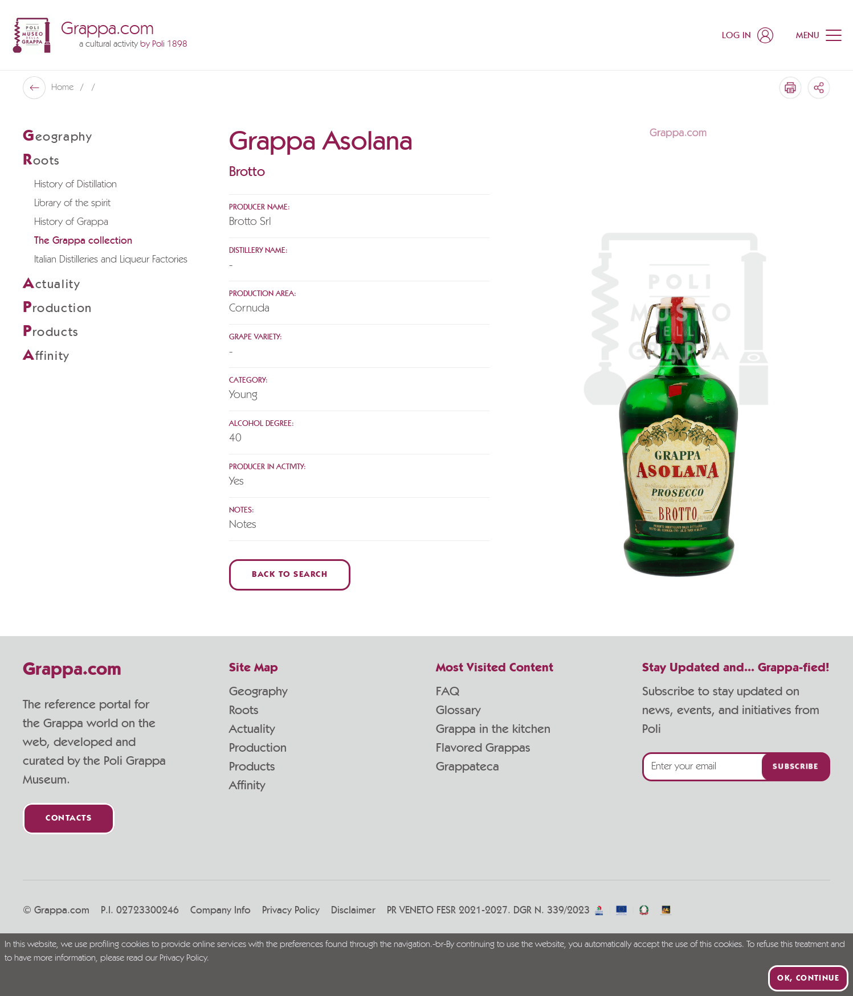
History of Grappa (71, 222)
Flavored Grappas (483, 747)
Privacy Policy (291, 910)
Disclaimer (353, 910)
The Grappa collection (83, 241)
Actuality (252, 729)
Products (252, 766)
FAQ (447, 691)
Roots (244, 710)
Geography (258, 691)
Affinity (247, 785)
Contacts (69, 818)
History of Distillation (75, 184)
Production (258, 747)
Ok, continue (808, 978)
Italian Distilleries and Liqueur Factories (110, 260)
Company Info (220, 910)
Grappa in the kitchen (493, 729)
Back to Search (290, 575)
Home (63, 87)
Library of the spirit (72, 203)
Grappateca (467, 766)
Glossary (458, 710)
